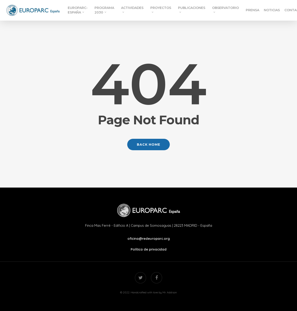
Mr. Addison (169, 292)
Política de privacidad (149, 249)
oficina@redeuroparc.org (148, 238)
